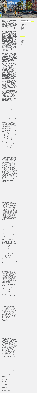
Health (6, 200)
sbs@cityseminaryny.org (6, 100)
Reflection (22, 38)
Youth (21, 44)
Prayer (10, 128)
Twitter (6, 379)
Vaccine (11, 200)
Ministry (10, 239)
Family (22, 29)
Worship (14, 178)
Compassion (9, 317)
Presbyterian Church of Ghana (8, 288)
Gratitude (22, 32)
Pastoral (8, 128)
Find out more (4, 381)
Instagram (4, 379)
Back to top (4, 376)
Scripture (22, 41)
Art (21, 26)
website (8, 353)
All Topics (22, 25)
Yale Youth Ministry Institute (9, 80)
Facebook (2, 379)
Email (7, 379)
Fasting (22, 30)
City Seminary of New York (9, 3)
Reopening (22, 39)
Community (7, 178)
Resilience (13, 354)
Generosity (22, 31)
